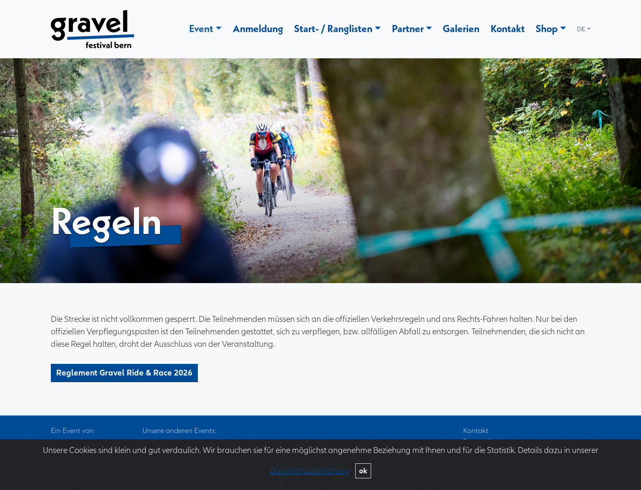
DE (581, 29)
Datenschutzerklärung (309, 470)
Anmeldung (258, 28)
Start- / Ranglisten (333, 28)
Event (201, 28)
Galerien (461, 28)
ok (363, 470)
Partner (408, 28)
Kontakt (508, 28)
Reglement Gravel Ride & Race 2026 (124, 380)
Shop (547, 28)
